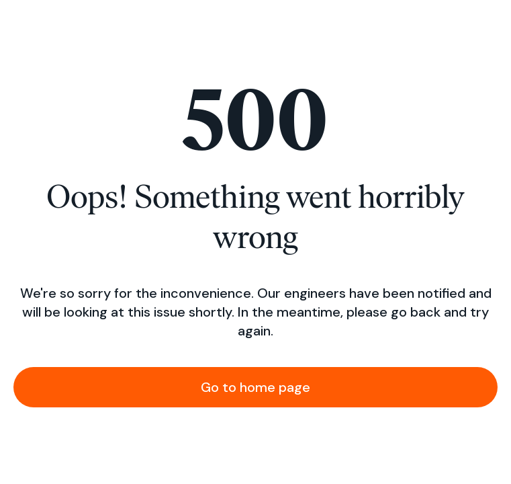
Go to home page (255, 387)
